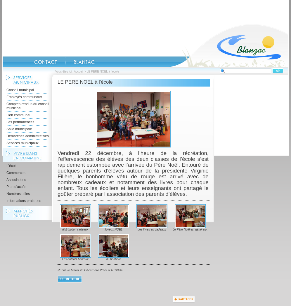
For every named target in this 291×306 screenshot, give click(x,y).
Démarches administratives (27, 136)
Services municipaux (22, 143)
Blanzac (84, 62)
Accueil (228, 45)
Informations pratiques (23, 201)
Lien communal (18, 115)
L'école (12, 166)
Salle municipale (19, 129)
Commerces (15, 173)
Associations (16, 180)
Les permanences (20, 122)
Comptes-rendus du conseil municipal (27, 106)
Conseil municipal (20, 90)
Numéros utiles (18, 194)
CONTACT (45, 62)
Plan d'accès (16, 187)
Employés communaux (24, 97)
